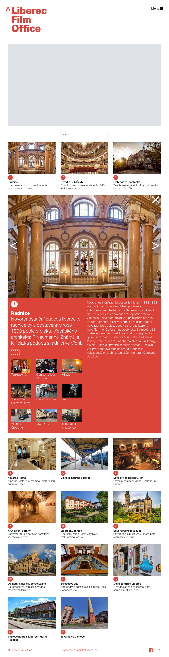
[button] (20, 246)
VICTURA (46, 417)
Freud (72, 392)
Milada (72, 367)
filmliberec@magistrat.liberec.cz (79, 650)
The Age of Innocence (72, 419)
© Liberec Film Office (20, 650)
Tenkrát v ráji (21, 367)
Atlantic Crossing (21, 419)
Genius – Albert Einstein (46, 369)
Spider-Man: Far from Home (21, 394)
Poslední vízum (46, 392)
